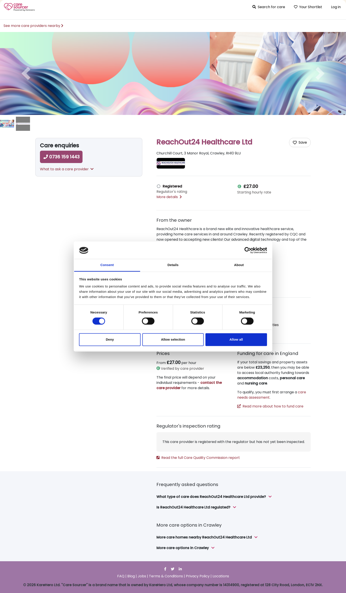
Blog (131, 576)
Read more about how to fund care (270, 406)
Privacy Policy (198, 576)
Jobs (142, 576)
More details (169, 196)
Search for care (268, 6)
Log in (336, 6)
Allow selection (173, 339)
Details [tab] (173, 265)
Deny (110, 339)
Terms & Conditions (166, 576)
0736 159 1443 (61, 157)
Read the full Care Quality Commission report (198, 457)
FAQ (120, 576)
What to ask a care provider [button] (67, 169)
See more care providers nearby (33, 25)
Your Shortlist (308, 6)
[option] (173, 73)
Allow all (236, 339)
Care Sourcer (19, 7)
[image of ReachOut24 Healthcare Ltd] (7, 124)
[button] (26, 73)
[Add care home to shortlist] (300, 142)
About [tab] (239, 265)
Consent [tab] (107, 265)
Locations (220, 576)
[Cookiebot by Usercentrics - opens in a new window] (247, 250)
